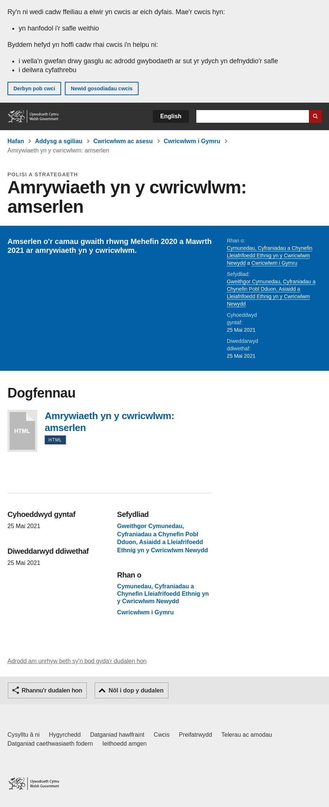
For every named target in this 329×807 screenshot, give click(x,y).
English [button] (170, 116)
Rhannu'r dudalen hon (52, 690)
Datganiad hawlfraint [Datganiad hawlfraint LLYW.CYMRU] (117, 735)
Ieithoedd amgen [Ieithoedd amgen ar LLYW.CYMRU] (124, 743)
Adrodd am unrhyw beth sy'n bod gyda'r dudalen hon (76, 661)
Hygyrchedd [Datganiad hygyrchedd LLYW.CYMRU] (64, 735)
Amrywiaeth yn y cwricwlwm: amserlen (22, 431)
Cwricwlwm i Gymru (192, 141)
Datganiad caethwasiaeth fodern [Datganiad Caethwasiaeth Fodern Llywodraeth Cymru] (50, 743)
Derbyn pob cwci (34, 88)
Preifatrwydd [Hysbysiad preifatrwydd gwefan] (195, 735)
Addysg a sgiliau (58, 141)
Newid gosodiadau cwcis (102, 88)
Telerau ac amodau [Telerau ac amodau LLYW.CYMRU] (246, 735)
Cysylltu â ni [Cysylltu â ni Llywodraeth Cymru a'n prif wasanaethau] (23, 735)
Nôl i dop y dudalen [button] (136, 690)
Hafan (15, 141)
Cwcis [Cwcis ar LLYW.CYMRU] (162, 735)
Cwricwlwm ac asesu (123, 141)
